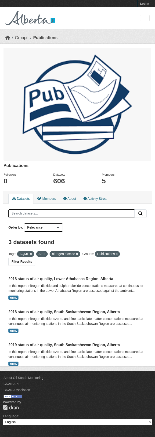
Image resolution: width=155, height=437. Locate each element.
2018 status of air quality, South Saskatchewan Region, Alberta (64, 312)
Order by (15, 227)
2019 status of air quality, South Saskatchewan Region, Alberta (64, 345)
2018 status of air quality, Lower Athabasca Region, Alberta (60, 279)
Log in (144, 3)
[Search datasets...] (71, 213)
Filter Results (21, 261)
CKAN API (11, 384)
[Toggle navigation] (145, 18)
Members (46, 198)
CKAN (11, 407)
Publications (45, 37)
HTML (13, 297)
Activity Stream (96, 198)
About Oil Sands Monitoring (23, 378)
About (69, 198)
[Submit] (140, 213)
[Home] (7, 37)
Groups (21, 37)
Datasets (21, 198)
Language (10, 416)
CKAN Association (17, 390)
